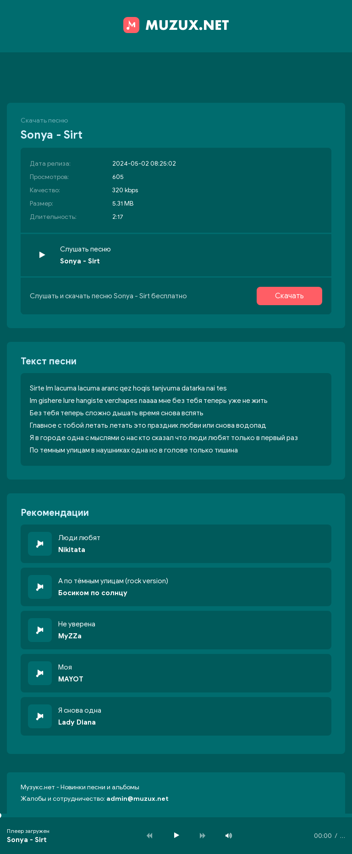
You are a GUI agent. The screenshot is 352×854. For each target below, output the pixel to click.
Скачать (289, 296)
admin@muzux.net (137, 799)
